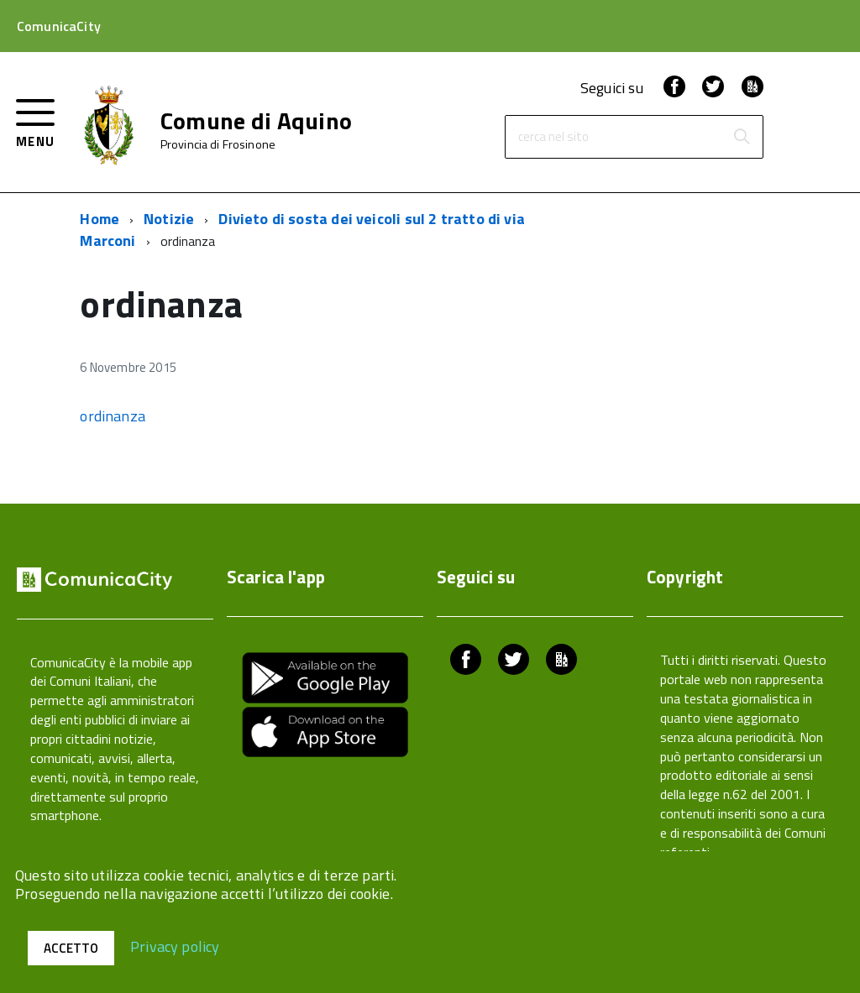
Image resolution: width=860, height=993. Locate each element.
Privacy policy (175, 945)
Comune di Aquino (256, 121)
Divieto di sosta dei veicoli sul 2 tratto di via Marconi (302, 229)
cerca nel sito (553, 137)
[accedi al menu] (35, 121)
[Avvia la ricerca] (742, 137)
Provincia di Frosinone (217, 144)
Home (99, 218)
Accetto (71, 948)
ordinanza (112, 416)
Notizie (169, 218)
